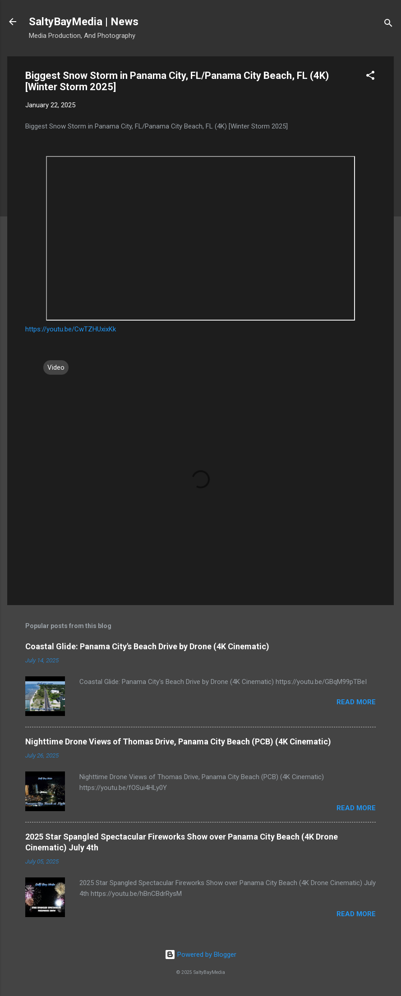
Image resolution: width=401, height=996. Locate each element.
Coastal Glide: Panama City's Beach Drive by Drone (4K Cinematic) (147, 646)
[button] (370, 77)
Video (56, 367)
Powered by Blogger (200, 954)
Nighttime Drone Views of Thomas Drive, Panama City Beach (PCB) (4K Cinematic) (178, 741)
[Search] (388, 24)
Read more (356, 702)
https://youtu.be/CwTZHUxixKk (70, 329)
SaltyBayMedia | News (83, 21)
